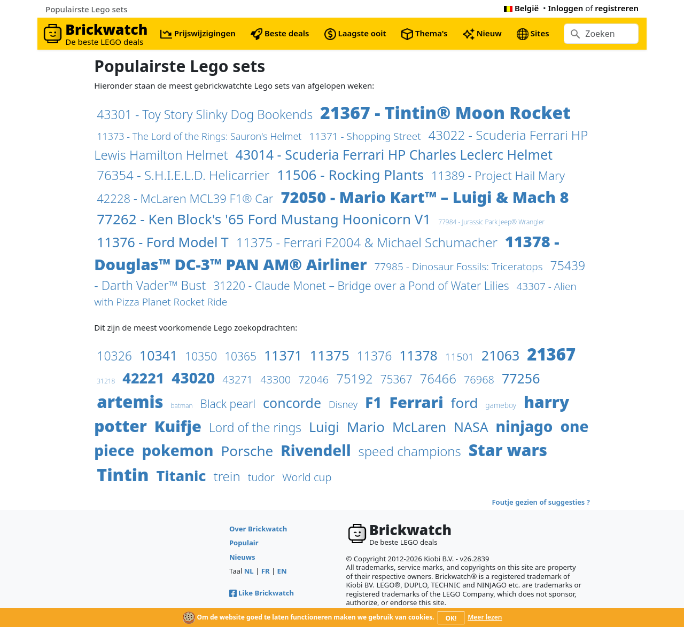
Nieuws (242, 557)
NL (249, 571)
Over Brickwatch (258, 529)
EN (282, 571)
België (521, 8)
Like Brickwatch (261, 593)
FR (265, 571)
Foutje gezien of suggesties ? (541, 502)
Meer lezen (485, 617)
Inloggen (566, 8)
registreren (617, 8)
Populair (244, 542)
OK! (451, 618)
